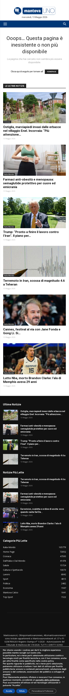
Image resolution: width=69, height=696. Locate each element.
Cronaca (7, 122)
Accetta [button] (9, 691)
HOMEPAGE (51, 72)
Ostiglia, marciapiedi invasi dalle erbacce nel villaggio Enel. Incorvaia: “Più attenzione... (32, 130)
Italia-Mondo (9, 174)
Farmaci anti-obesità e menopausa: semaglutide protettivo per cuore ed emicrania (29, 183)
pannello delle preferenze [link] (47, 680)
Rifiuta (22, 691)
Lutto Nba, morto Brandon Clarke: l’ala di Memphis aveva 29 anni (32, 380)
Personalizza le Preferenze (42, 691)
